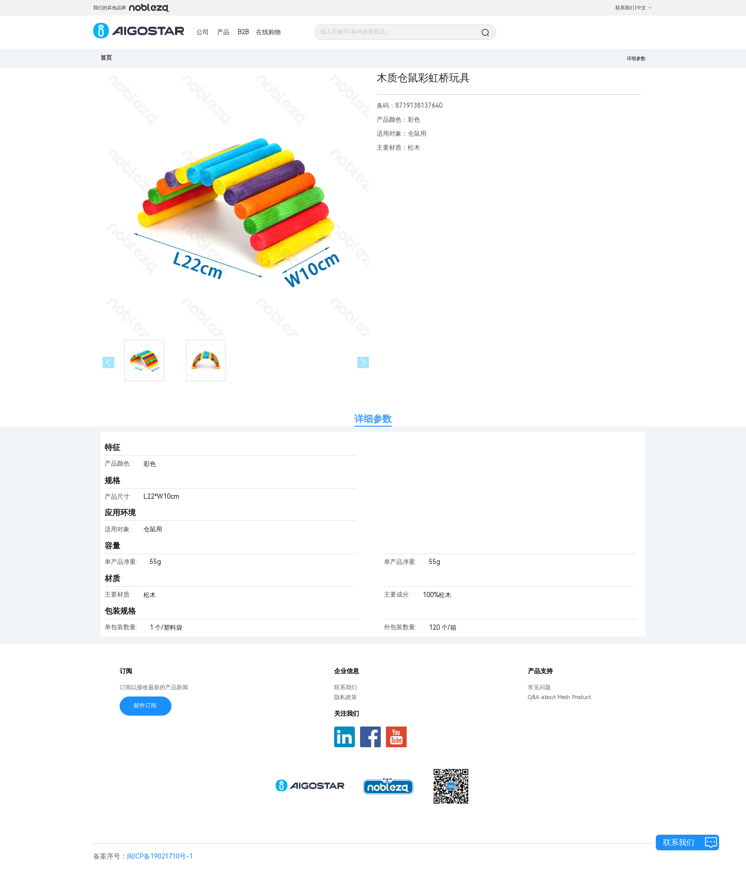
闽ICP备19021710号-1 (160, 856)
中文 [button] (645, 7)
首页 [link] (106, 57)
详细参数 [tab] (373, 418)
